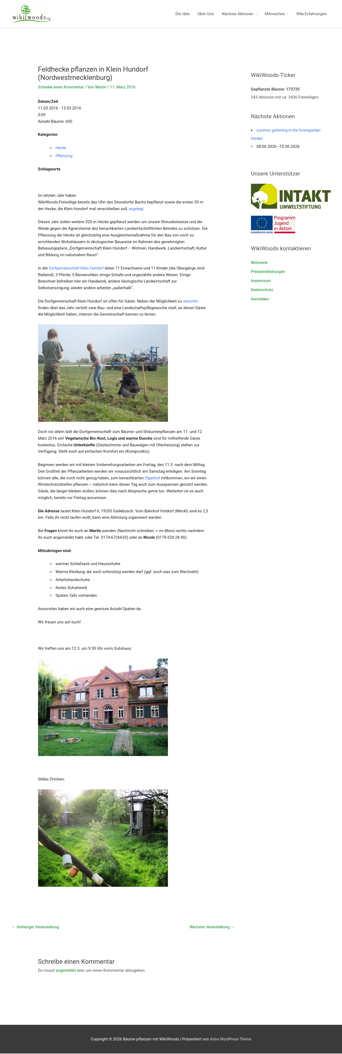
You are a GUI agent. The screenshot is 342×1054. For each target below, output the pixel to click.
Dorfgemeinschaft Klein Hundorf (77, 268)
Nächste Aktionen (237, 13)
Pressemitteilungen (268, 271)
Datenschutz (262, 289)
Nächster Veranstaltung (211, 927)
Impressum (261, 280)
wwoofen (191, 301)
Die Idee (182, 13)
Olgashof (153, 477)
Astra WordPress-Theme (230, 1039)
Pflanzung (64, 155)
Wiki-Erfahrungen (311, 13)
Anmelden (260, 298)
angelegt (136, 208)
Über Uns (206, 13)
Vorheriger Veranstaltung (36, 927)
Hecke (61, 147)
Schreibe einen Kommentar (62, 87)
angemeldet (66, 970)
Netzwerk (259, 262)
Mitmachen (275, 13)
